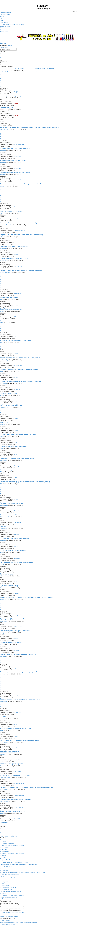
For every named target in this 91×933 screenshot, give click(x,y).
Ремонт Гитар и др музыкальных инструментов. (18, 654)
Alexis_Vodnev (4, 742)
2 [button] (0, 55)
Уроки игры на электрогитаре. (11, 96)
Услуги (3, 43)
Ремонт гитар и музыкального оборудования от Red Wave (22, 184)
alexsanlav (3, 150)
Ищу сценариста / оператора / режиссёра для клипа (19, 740)
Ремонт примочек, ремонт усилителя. (14, 258)
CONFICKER (17, 293)
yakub (15, 401)
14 (0, 687)
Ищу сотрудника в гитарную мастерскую (15, 728)
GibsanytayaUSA (5, 517)
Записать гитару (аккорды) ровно (12, 811)
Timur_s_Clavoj (4, 801)
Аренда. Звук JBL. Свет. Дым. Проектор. (15, 148)
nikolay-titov (3, 248)
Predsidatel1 (3, 528)
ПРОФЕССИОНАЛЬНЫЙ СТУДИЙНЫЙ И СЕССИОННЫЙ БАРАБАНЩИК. (26, 787)
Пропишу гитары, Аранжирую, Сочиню (14, 538)
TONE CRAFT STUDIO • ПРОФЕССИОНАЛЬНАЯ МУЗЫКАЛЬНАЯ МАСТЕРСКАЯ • (30, 127)
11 (0, 287)
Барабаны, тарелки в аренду (11, 309)
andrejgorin (17, 615)
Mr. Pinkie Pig (4, 260)
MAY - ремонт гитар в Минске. (11, 405)
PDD (1, 323)
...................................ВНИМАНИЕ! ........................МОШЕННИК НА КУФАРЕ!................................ (33, 69)
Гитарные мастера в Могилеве (11, 503)
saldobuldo (3, 754)
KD (1, 483)
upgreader (3, 656)
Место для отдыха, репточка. (11, 211)
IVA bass (2, 564)
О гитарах (35, 71)
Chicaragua (3, 460)
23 (0, 80)
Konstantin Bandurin (5, 225)
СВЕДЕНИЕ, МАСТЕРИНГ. (9, 752)
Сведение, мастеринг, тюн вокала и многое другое (19, 369)
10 (0, 285)
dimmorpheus (4, 505)
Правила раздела (6, 107)
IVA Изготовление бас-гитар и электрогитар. (16, 562)
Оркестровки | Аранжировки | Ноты (13, 619)
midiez (2, 186)
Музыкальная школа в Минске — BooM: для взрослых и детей (18, 922)
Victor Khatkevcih (5, 777)
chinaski (10, 45)
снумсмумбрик (5, 71)
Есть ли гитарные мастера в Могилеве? (15, 631)
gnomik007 (3, 599)
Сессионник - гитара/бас (9, 515)
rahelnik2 (2, 674)
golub (15, 499)
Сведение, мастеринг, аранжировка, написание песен (20, 699)
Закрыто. (3, 527)
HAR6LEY (3, 540)
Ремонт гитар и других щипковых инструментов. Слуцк (21, 270)
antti (1, 342)
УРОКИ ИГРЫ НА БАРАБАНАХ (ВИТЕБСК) (15, 340)
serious (2, 98)
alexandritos (3, 701)
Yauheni (2, 424)
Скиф (15, 92)
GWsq (1, 311)
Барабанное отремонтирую (10, 470)
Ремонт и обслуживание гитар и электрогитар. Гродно (20, 223)
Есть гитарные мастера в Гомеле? (13, 550)
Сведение (3, 716)
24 (0, 82)
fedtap (1, 552)
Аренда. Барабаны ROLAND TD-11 (13, 160)
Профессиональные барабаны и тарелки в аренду (19, 434)
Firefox (16, 207)
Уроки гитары (5, 422)
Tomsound (3, 766)
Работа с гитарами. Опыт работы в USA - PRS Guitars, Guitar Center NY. (27, 597)
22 (0, 78)
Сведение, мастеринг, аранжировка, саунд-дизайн (19, 672)
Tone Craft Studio (5, 129)
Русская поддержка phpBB (8, 924)
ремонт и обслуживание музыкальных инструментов (20, 358)
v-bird (1, 213)
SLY (1, 718)
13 (0, 685)
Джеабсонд (17, 558)
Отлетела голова (6, 574)
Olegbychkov (3, 621)
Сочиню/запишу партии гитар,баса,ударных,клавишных (21, 381)
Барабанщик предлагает (9, 297)
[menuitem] (5, 13)
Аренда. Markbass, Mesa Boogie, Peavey (15, 172)
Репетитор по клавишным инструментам (15, 799)
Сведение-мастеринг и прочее (11, 764)
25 (0, 84)
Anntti (15, 353)
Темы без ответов (5, 30)
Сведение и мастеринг (8, 393)
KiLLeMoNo (3, 383)
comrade (2, 813)
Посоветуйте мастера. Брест (11, 642)
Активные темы (4, 31)
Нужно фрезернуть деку (9, 586)
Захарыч (2, 588)
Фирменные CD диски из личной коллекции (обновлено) (21, 234)
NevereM (2, 407)
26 (0, 86)
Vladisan (2, 395)
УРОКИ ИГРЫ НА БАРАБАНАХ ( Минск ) (15, 775)
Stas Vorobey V (18, 771)
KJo (1, 644)
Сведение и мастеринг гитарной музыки (15, 321)
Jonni (1, 299)
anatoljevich (3, 633)
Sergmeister (17, 511)
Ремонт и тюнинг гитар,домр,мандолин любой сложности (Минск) (25, 482)
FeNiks (16, 534)
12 (0, 683)
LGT (1, 236)
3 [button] (0, 57)
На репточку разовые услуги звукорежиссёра (17, 458)
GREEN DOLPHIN (5, 272)
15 (0, 689)
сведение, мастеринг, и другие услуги (14, 246)
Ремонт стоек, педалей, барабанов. (13, 446)
